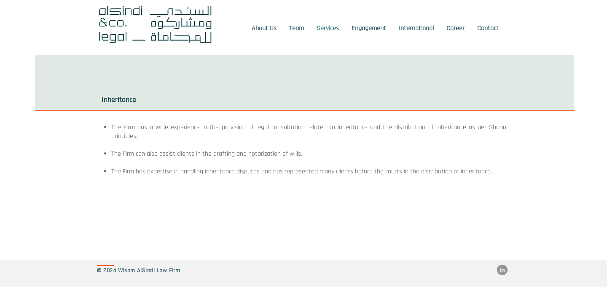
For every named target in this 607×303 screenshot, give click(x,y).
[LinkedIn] (502, 270)
